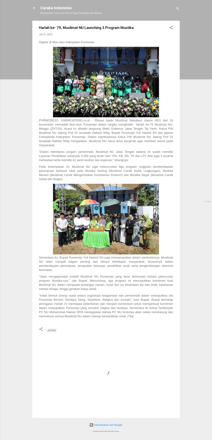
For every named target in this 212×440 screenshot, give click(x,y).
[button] (171, 28)
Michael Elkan (113, 431)
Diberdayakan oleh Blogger (106, 424)
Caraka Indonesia (56, 8)
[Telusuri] (178, 9)
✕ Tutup (207, 201)
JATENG (51, 330)
